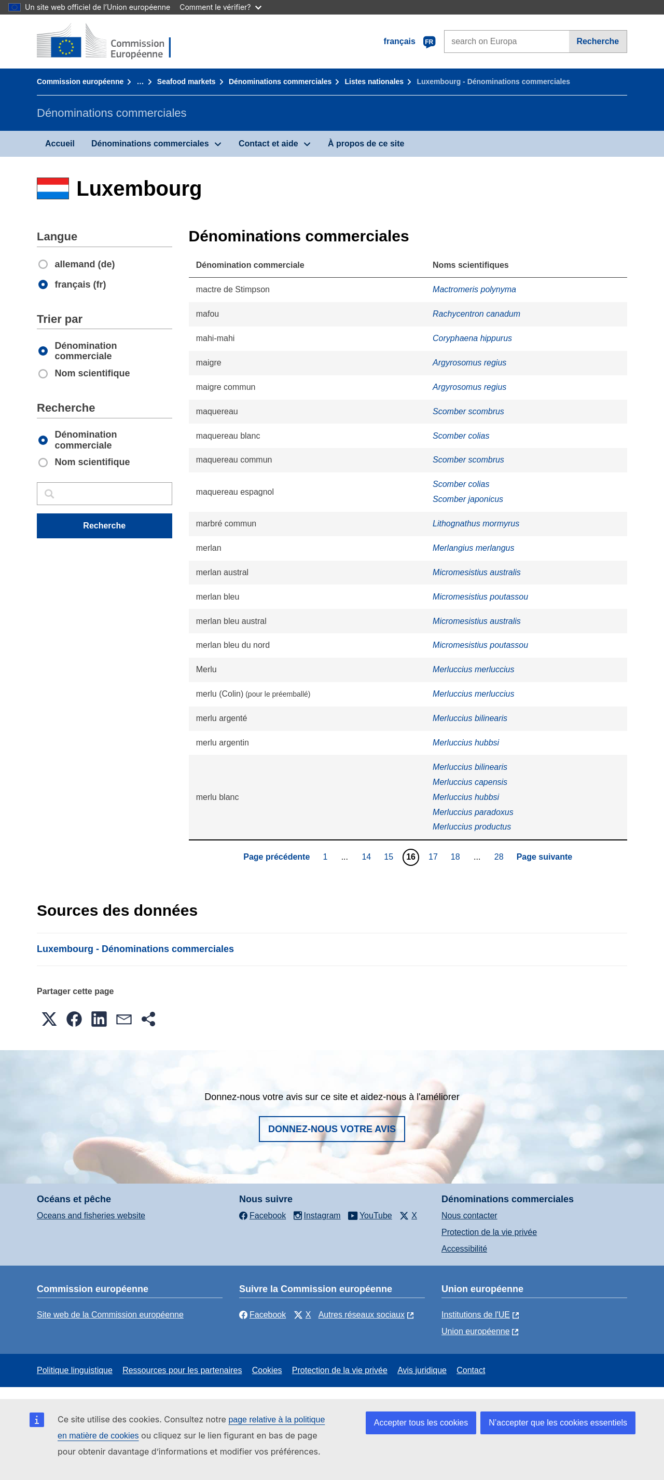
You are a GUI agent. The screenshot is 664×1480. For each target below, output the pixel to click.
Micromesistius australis (477, 572)
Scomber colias (461, 435)
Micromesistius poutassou (480, 596)
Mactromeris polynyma (474, 289)
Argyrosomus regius (469, 362)
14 (368, 856)
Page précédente (276, 856)
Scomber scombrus (468, 411)
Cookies (267, 1370)
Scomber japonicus (468, 499)
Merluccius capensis (470, 782)
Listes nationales (374, 81)
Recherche (597, 41)
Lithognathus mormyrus (476, 523)
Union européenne (475, 1331)
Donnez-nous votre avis (332, 1129)
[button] (49, 1019)
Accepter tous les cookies (421, 1422)
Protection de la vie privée (489, 1232)
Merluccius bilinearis (470, 718)
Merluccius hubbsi (466, 742)
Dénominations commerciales (280, 81)
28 (500, 856)
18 (457, 856)
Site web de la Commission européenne (110, 1314)
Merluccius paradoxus (473, 812)
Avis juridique (422, 1370)
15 (390, 856)
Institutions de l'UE (475, 1314)
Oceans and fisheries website (91, 1215)
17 (434, 856)
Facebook (262, 1314)
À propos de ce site (366, 143)
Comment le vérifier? (220, 7)
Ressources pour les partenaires (182, 1370)
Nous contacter (469, 1215)
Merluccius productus (472, 826)
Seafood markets (186, 81)
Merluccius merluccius (473, 669)
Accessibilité (464, 1248)
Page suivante (545, 856)
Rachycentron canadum (476, 313)
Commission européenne (80, 81)
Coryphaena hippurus (472, 338)
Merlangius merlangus (473, 548)
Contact (471, 1370)
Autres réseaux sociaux (362, 1314)
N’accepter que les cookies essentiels (558, 1422)
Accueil (60, 143)
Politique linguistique (75, 1370)
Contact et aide (268, 143)
